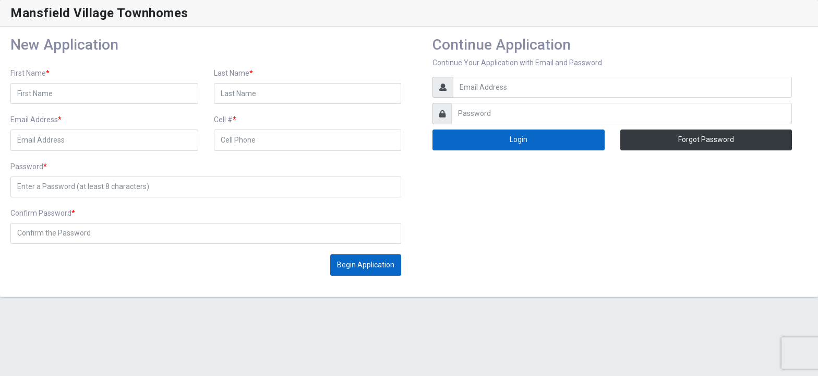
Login (518, 139)
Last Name (231, 73)
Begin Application (365, 265)
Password (26, 166)
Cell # (223, 119)
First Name (28, 73)
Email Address (34, 119)
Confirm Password (40, 213)
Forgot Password (706, 139)
